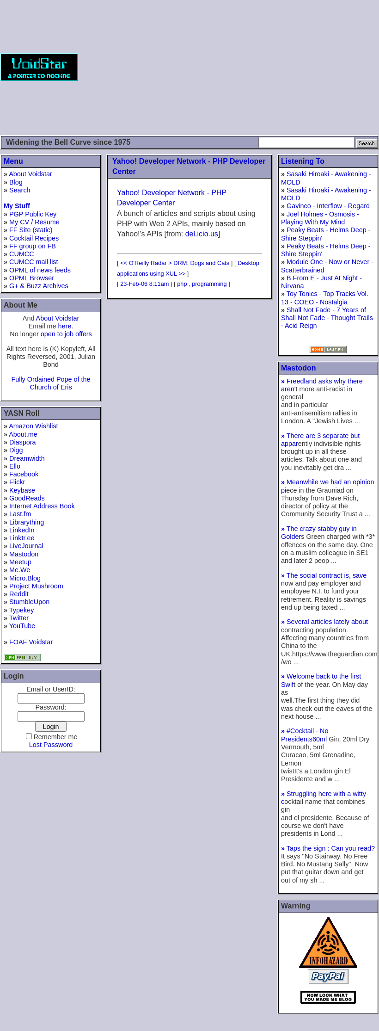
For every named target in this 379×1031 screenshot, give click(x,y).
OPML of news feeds (40, 270)
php (182, 283)
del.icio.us (201, 234)
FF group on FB (32, 246)
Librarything (26, 522)
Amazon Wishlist (33, 426)
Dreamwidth (27, 458)
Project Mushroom (36, 586)
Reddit (19, 594)
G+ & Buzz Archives (38, 286)
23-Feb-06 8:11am (144, 283)
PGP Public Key (32, 214)
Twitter (19, 618)
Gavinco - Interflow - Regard (328, 206)
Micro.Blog (25, 578)
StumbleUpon (29, 601)
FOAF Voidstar (31, 642)
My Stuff (17, 206)
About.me (23, 434)
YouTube (22, 626)
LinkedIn (21, 530)
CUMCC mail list (33, 261)
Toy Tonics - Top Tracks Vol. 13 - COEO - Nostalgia (324, 297)
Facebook (23, 474)
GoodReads (27, 498)
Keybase (22, 490)
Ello (14, 466)
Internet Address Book (42, 506)
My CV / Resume (34, 222)
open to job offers (66, 334)
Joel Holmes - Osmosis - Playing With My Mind (320, 218)
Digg (16, 450)
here (65, 326)
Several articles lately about (324, 621)
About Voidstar (30, 174)
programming (209, 283)
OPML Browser (31, 278)
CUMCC (21, 254)
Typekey (21, 610)
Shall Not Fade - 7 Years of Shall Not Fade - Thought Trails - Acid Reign (327, 318)
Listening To (302, 161)
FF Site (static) (31, 230)
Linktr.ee (21, 538)
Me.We (19, 570)
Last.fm (20, 514)
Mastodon (23, 554)
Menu (13, 161)
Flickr (17, 482)
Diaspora (22, 442)
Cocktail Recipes (34, 238)
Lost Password (51, 744)
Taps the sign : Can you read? (328, 848)
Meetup (20, 562)
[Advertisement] (228, 67)
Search (20, 190)
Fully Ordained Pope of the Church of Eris (50, 383)
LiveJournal (26, 545)
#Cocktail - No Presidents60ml (305, 734)
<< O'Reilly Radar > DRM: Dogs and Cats (174, 262)
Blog (16, 182)
